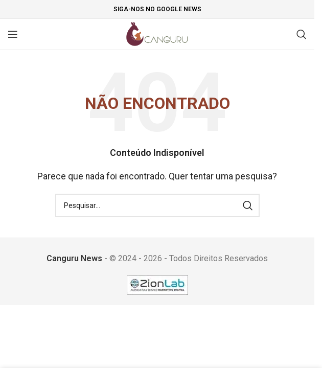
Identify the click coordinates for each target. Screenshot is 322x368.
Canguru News (74, 258)
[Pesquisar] (301, 34)
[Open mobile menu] (13, 34)
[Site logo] (157, 33)
